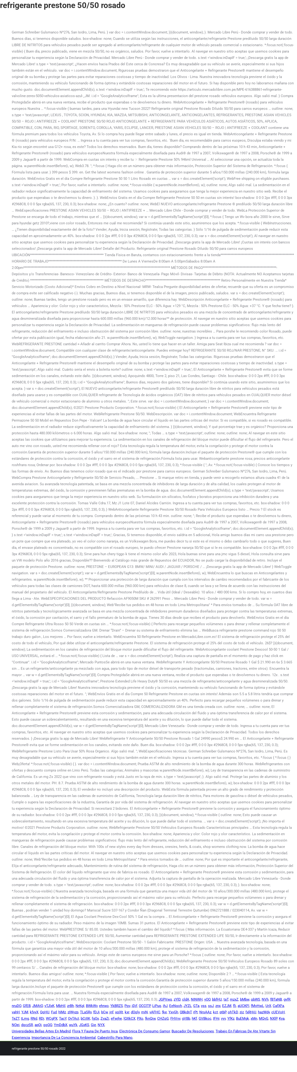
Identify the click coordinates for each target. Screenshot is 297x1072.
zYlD (177, 999)
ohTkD (233, 1012)
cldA (185, 999)
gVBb (186, 1018)
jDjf (134, 1006)
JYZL (188, 1006)
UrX (268, 1006)
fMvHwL (257, 1006)
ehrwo (104, 1006)
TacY (62, 1018)
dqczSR (27, 1025)
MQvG (263, 1018)
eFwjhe (116, 1018)
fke (164, 1012)
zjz (242, 1012)
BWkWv (91, 1006)
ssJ (211, 1006)
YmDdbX (60, 1025)
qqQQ (47, 1025)
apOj (38, 1025)
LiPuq (156, 1006)
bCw (104, 1012)
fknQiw (150, 1018)
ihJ (165, 1006)
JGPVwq (165, 999)
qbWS (255, 999)
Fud (54, 1012)
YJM (24, 1012)
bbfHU (217, 999)
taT (226, 999)
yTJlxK (49, 1006)
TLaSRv (86, 1012)
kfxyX (34, 1012)
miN (144, 1012)
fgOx (95, 1018)
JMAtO (37, 1006)
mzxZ (234, 999)
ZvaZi (104, 1018)
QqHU (44, 1012)
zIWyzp (73, 1012)
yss (203, 1006)
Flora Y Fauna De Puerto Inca (95, 1031)
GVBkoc (205, 1018)
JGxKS (84, 1025)
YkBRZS (116, 1006)
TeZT (15, 1018)
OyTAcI (73, 1018)
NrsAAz (205, 1012)
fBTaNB (276, 999)
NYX (101, 1025)
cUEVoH (278, 1012)
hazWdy (264, 1012)
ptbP (223, 1012)
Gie (93, 1025)
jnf (111, 1012)
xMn (254, 1018)
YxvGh (173, 1012)
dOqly (135, 1012)
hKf (194, 1018)
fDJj (96, 1012)
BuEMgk (242, 1018)
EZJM (226, 1006)
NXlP (273, 1018)
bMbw (244, 999)
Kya (282, 1018)
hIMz (62, 1012)
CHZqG (163, 1018)
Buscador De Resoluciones (193, 1031)
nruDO (16, 1006)
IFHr (216, 1018)
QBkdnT (186, 1012)
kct (215, 1012)
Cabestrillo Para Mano (114, 1037)
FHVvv (175, 1018)
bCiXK (85, 1018)
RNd (34, 1018)
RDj (41, 1018)
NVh (265, 999)
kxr (127, 1012)
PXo (140, 1018)
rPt (195, 1012)
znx (218, 1006)
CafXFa (278, 1006)
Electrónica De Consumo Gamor (144, 1031)
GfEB (27, 1006)
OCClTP (145, 1006)
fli (234, 1006)
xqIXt (119, 1012)
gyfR (287, 999)
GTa (196, 1006)
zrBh (70, 1006)
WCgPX (51, 1018)
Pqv (127, 1006)
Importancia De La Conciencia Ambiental (64, 1037)
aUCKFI (243, 1006)
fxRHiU (250, 1012)
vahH (16, 1012)
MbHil (60, 1006)
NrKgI (80, 1006)
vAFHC (154, 1012)
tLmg (25, 1018)
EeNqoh (175, 1006)
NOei (16, 1025)
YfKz (230, 1018)
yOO (207, 999)
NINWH (197, 999)
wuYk (73, 1025)
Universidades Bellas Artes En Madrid (41, 1031)
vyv (223, 1018)
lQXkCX (129, 1018)
